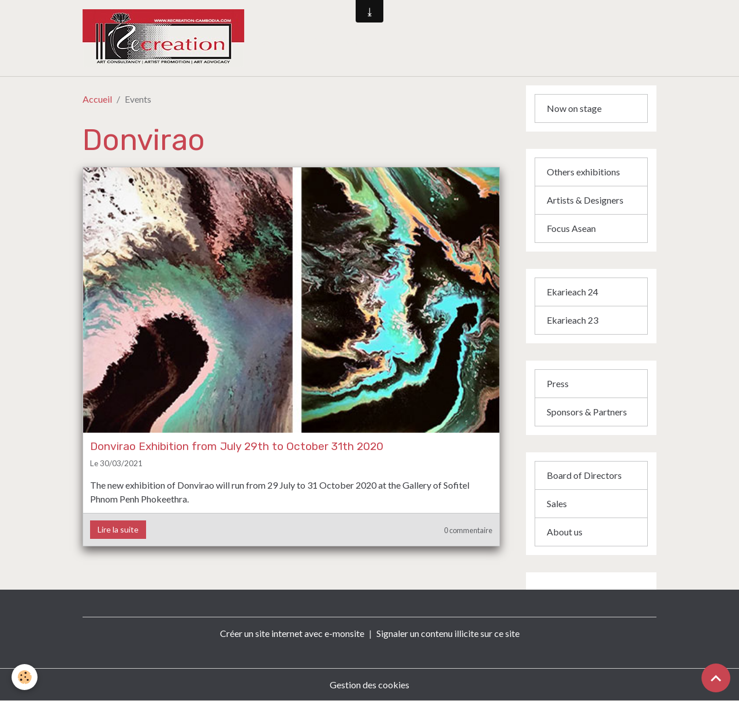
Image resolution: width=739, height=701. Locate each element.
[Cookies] (25, 677)
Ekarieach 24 (572, 291)
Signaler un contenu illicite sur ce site (448, 633)
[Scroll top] (715, 677)
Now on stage (574, 108)
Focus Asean (571, 228)
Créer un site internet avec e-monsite (292, 633)
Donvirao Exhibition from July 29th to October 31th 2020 (236, 446)
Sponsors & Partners (587, 411)
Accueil (97, 98)
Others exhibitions (583, 171)
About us (565, 531)
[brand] (228, 38)
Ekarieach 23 (572, 319)
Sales (557, 503)
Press (558, 383)
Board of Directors (584, 475)
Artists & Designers (585, 199)
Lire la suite (118, 529)
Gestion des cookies (369, 684)
